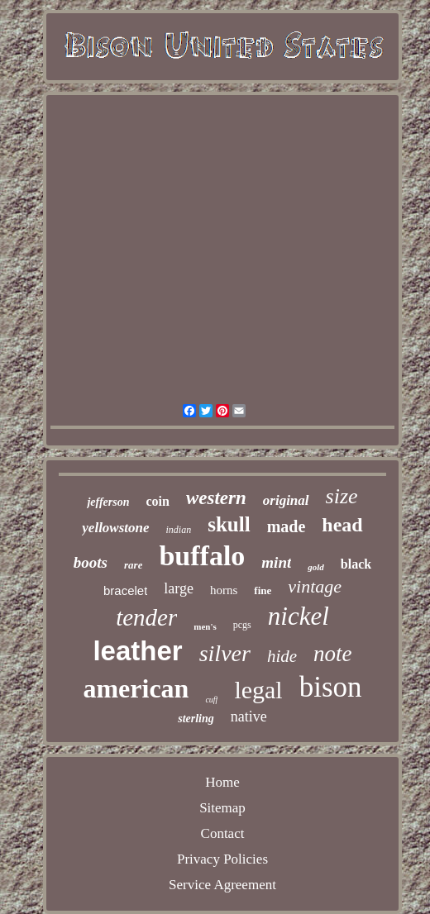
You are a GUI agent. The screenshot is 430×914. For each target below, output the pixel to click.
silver (225, 653)
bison (330, 687)
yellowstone (115, 528)
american (136, 688)
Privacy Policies (222, 859)
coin (158, 501)
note (332, 653)
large (179, 588)
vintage (315, 586)
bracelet (125, 590)
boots (91, 562)
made (286, 526)
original (286, 500)
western (216, 498)
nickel (298, 616)
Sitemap (222, 808)
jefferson (108, 502)
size (342, 496)
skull (229, 524)
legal (258, 689)
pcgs (242, 625)
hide (282, 656)
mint (276, 562)
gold (316, 567)
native (249, 716)
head (342, 525)
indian (179, 530)
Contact (223, 833)
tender (146, 617)
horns (223, 590)
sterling (196, 718)
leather (137, 651)
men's (205, 626)
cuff (211, 699)
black (356, 564)
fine (262, 590)
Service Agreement (222, 885)
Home (222, 782)
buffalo (202, 555)
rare (133, 565)
